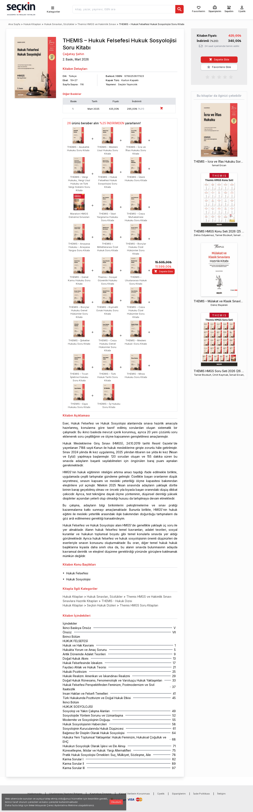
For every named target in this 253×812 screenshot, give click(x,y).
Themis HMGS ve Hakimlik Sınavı (97, 24)
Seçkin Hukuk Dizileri (101, 605)
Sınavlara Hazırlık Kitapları (80, 601)
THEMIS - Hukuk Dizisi (117, 601)
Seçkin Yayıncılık (127, 84)
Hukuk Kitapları (32, 24)
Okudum (116, 802)
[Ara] (179, 9)
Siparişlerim (179, 793)
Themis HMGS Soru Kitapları (139, 605)
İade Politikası (201, 793)
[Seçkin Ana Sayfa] (20, 8)
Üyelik (160, 793)
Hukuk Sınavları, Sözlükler (59, 24)
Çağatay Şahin (73, 54)
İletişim (221, 793)
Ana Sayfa (14, 24)
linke (31, 805)
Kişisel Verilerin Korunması (134, 793)
